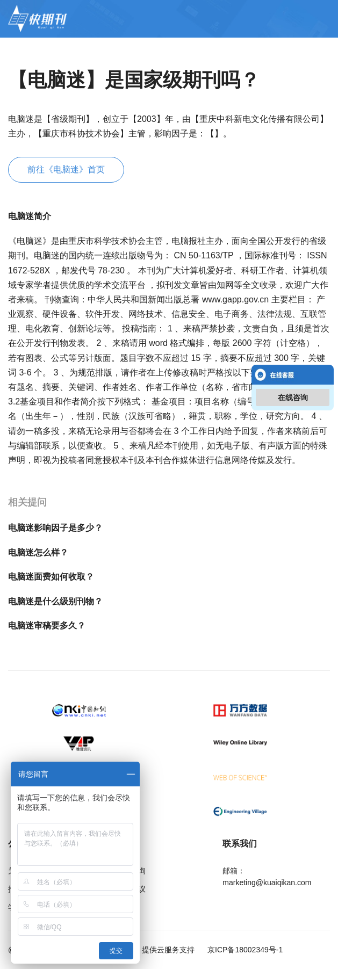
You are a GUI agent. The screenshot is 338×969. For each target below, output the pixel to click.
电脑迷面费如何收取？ (51, 576)
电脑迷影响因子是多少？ (55, 527)
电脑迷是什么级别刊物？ (55, 601)
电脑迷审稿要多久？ (46, 625)
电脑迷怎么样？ (38, 552)
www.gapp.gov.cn (236, 299)
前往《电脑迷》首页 (66, 169)
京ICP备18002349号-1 (244, 949)
